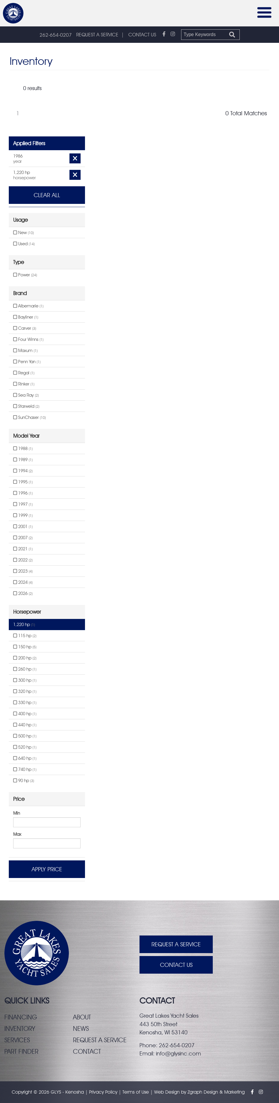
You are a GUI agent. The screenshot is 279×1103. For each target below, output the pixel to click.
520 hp (24, 747)
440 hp (24, 725)
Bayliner (25, 317)
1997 (23, 504)
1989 (23, 459)
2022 (23, 560)
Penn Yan (26, 361)
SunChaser (29, 417)
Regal (23, 372)
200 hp (24, 658)
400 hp (24, 713)
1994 (23, 470)
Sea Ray (26, 395)
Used (24, 243)
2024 (23, 582)
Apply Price (47, 869)
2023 (23, 571)
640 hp (24, 758)
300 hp (24, 680)
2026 (23, 593)
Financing (20, 1017)
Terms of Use (136, 1092)
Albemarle (28, 306)
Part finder (21, 1051)
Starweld (26, 406)
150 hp (24, 646)
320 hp (24, 691)
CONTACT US (142, 35)
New (23, 232)
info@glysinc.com (178, 1053)
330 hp (24, 702)
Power (25, 275)
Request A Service (176, 944)
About (82, 1017)
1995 (23, 482)
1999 (23, 515)
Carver (24, 328)
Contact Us (176, 964)
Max (17, 834)
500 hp (24, 736)
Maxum (25, 350)
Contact (87, 1051)
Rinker (23, 384)
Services (17, 1040)
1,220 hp (24, 624)
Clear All (47, 195)
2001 (23, 526)
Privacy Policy (103, 1092)
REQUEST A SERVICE (97, 35)
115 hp (24, 635)
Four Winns (28, 339)
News (81, 1028)
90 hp (23, 780)
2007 (23, 537)
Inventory (19, 1028)
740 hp (24, 769)
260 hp (24, 669)
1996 (23, 493)
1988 (23, 448)
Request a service (100, 1040)
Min (16, 813)
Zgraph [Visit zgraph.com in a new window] (195, 1092)
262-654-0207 (56, 35)
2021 (23, 549)
